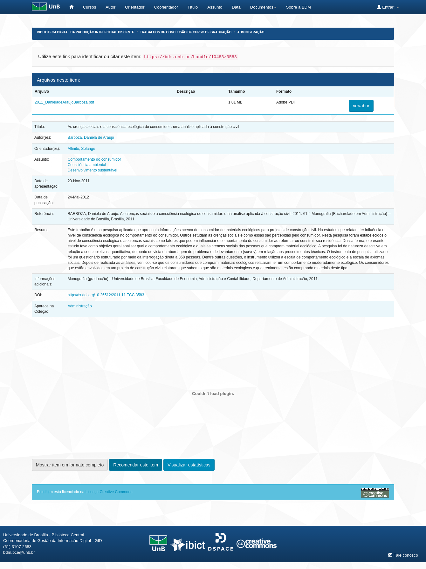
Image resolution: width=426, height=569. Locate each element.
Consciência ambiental (87, 165)
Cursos (89, 7)
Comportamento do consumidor (94, 159)
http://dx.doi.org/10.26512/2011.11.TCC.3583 (106, 295)
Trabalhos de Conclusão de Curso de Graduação (185, 32)
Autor (110, 7)
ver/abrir (361, 105)
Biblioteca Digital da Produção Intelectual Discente (85, 32)
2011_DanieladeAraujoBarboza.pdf (64, 102)
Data (236, 7)
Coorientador (166, 7)
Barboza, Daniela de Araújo (91, 137)
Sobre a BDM (298, 7)
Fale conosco (403, 555)
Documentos (263, 7)
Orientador (134, 7)
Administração (250, 32)
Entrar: (388, 7)
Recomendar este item (135, 464)
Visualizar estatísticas (189, 464)
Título (193, 7)
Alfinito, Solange (81, 148)
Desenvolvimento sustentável (92, 170)
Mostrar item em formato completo (70, 464)
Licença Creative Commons (109, 492)
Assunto (214, 7)
